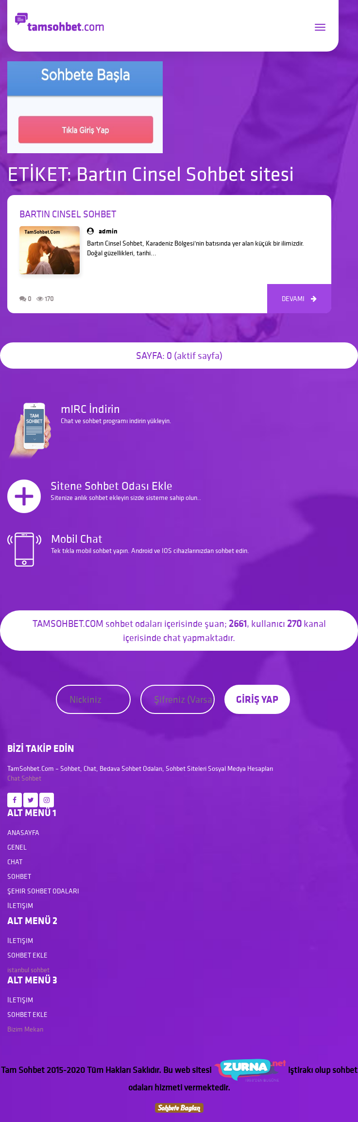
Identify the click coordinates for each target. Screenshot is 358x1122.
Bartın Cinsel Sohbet (67, 214)
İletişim (20, 905)
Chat (13, 778)
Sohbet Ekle (27, 955)
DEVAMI (299, 298)
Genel (17, 847)
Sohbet (31, 778)
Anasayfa (23, 832)
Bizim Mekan (25, 1029)
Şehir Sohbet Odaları (43, 891)
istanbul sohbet (28, 969)
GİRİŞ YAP (257, 699)
